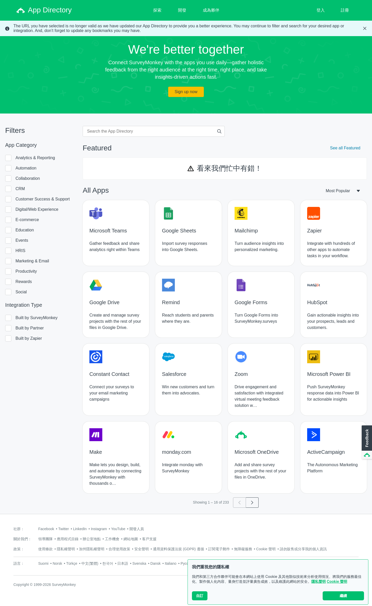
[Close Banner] (365, 28)
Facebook (46, 529)
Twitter (63, 529)
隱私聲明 (318, 581)
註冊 (345, 10)
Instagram (99, 529)
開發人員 (136, 529)
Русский (187, 563)
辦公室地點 (92, 539)
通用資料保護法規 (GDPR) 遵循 (178, 549)
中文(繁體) (89, 563)
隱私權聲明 (66, 549)
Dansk (155, 563)
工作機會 (112, 539)
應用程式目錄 (68, 539)
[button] (366, 442)
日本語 (122, 563)
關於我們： (22, 539)
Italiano (170, 563)
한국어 (107, 563)
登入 (320, 10)
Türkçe (71, 563)
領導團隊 (45, 539)
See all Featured (345, 148)
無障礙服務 (243, 549)
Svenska (139, 563)
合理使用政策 (119, 549)
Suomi (43, 563)
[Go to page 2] (252, 502)
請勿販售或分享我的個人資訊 (303, 549)
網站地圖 (130, 539)
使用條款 (45, 549)
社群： (18, 529)
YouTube (118, 529)
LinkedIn (80, 529)
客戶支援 (149, 539)
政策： (18, 549)
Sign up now (186, 92)
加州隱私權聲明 (91, 549)
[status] (186, 28)
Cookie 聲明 (337, 581)
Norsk (57, 563)
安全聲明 (141, 549)
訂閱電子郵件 (219, 549)
